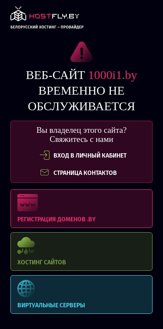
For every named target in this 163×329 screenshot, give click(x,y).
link (46, 20)
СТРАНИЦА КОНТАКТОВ (78, 173)
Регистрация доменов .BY (81, 208)
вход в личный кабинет (83, 155)
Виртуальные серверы (81, 294)
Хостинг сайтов (81, 251)
